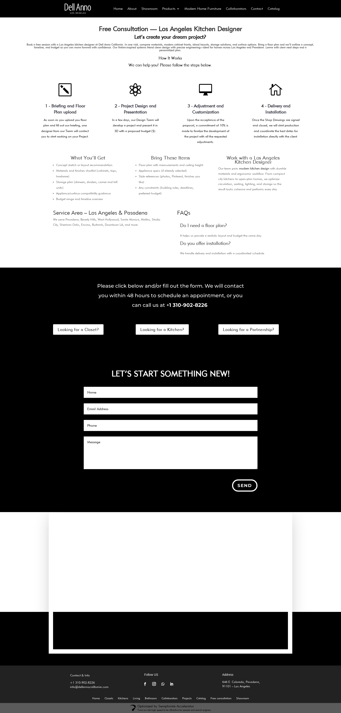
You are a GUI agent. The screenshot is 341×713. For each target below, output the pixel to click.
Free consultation (221, 698)
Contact (257, 9)
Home (118, 9)
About (132, 9)
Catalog (274, 9)
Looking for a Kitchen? (162, 329)
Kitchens (123, 698)
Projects (187, 698)
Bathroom (151, 698)
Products (168, 9)
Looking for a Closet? (78, 329)
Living (136, 698)
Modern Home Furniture (202, 9)
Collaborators (236, 9)
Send (244, 485)
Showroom (149, 9)
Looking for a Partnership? (248, 329)
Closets (109, 698)
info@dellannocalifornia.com (90, 687)
